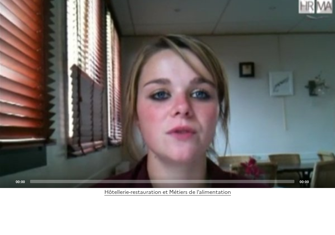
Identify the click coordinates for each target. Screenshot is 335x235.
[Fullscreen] (326, 181)
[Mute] (316, 181)
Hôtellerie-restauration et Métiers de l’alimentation (167, 192)
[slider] (162, 181)
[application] (167, 94)
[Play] (167, 94)
